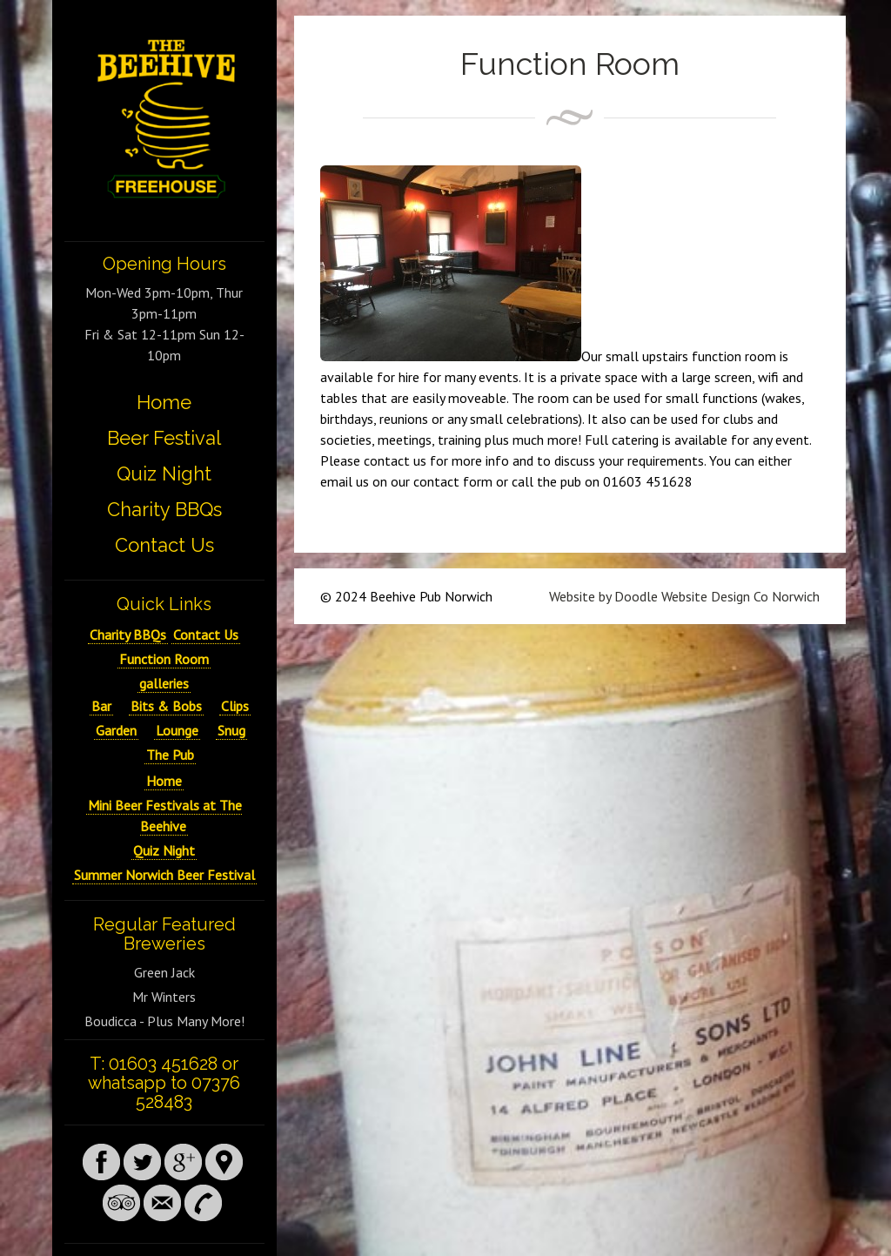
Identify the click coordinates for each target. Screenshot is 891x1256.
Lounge (177, 730)
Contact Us (164, 545)
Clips (235, 706)
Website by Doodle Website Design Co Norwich (684, 596)
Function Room (164, 659)
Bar (101, 706)
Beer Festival (164, 438)
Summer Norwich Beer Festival (164, 874)
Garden (116, 730)
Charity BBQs (164, 509)
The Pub (170, 754)
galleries (164, 683)
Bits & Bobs (166, 706)
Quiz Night (164, 473)
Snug (231, 730)
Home (164, 402)
